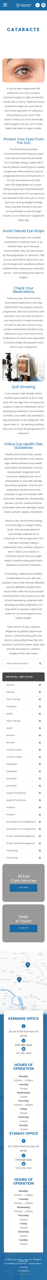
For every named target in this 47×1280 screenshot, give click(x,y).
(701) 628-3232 (23, 1160)
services (10, 735)
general (10, 684)
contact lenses (14, 749)
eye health (11, 778)
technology (12, 850)
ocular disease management (20, 836)
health (9, 713)
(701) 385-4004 (23, 1045)
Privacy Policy (35, 1263)
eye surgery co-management (21, 821)
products (10, 807)
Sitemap (24, 1267)
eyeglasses (11, 764)
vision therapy (13, 699)
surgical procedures (16, 792)
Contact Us (23, 927)
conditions (11, 706)
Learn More (23, 887)
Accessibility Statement (15, 1263)
